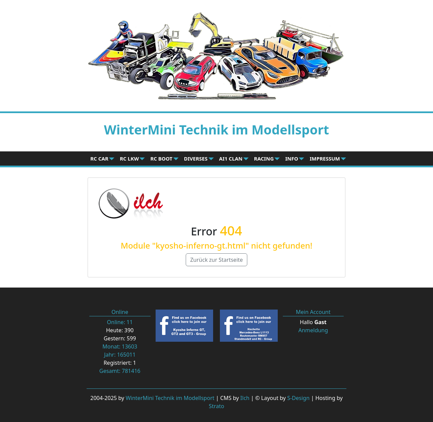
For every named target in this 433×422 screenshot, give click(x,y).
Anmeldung (313, 330)
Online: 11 (120, 322)
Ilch (244, 398)
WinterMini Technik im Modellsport (170, 398)
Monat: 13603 (119, 346)
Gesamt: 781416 (119, 371)
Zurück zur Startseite (216, 259)
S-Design (298, 398)
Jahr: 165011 (120, 354)
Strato (216, 406)
